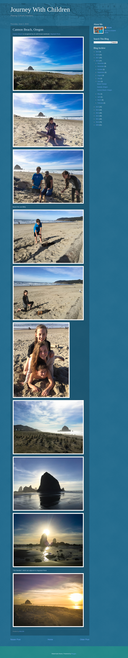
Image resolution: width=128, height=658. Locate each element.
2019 (97, 51)
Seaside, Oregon (102, 87)
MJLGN (109, 27)
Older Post (84, 639)
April (99, 97)
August (99, 75)
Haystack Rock (55, 34)
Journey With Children (40, 9)
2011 (97, 119)
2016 (97, 61)
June (99, 81)
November (100, 66)
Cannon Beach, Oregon (104, 90)
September (101, 72)
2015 (97, 107)
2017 (97, 58)
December (100, 63)
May (99, 94)
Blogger (73, 653)
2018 (97, 55)
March (99, 100)
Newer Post (15, 639)
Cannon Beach (17, 34)
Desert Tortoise (102, 84)
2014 (97, 110)
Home (50, 639)
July (98, 78)
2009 (97, 125)
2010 (97, 122)
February (100, 103)
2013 (97, 113)
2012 (97, 116)
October (100, 69)
